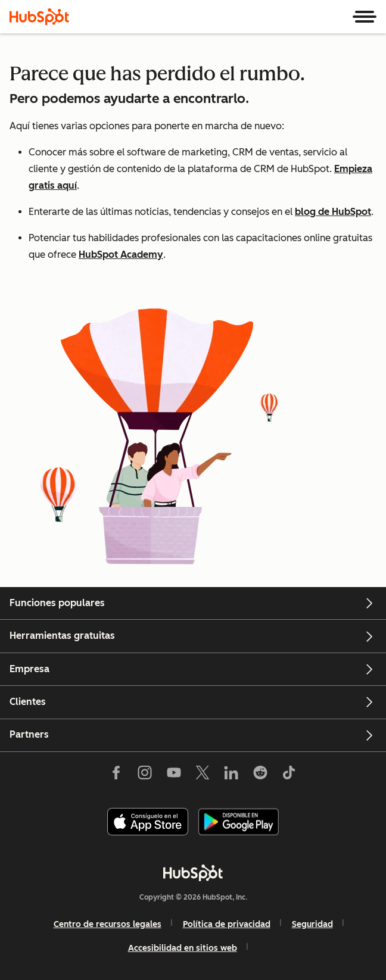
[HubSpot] (39, 17)
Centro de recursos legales (107, 924)
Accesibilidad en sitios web (182, 948)
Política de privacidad (226, 924)
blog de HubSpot (333, 211)
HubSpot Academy (121, 254)
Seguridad (312, 924)
